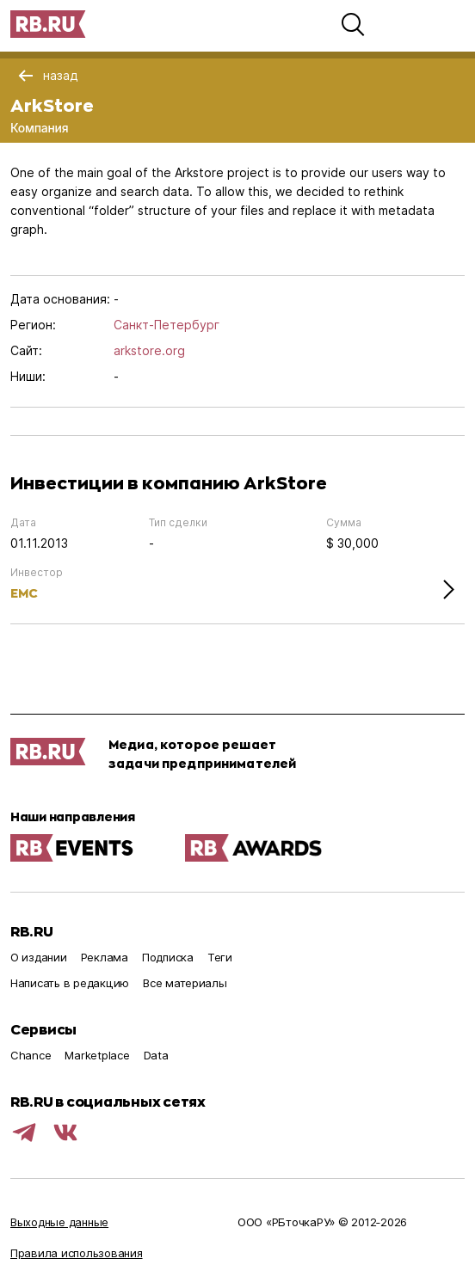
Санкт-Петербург (166, 324)
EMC (24, 593)
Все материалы (185, 983)
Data (156, 1055)
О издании (38, 957)
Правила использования (76, 1253)
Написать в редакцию (69, 983)
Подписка (168, 957)
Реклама (104, 957)
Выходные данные (59, 1222)
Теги (219, 957)
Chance (30, 1055)
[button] (353, 24)
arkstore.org (149, 350)
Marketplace (97, 1055)
